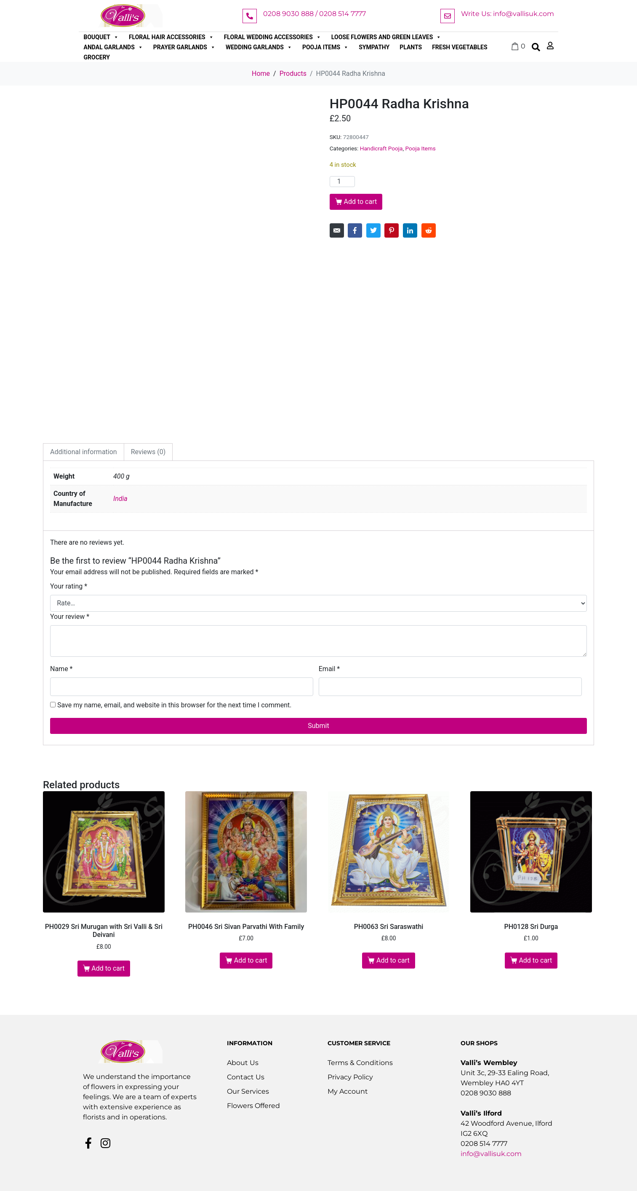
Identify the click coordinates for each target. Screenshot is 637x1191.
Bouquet (101, 37)
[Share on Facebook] (355, 230)
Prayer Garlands (184, 47)
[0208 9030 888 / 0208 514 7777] (250, 16)
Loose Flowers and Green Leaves (386, 37)
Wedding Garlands (259, 47)
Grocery (97, 57)
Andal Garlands (113, 47)
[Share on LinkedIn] (410, 230)
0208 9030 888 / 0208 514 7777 (314, 14)
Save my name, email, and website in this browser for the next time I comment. (174, 705)
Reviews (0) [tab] (148, 452)
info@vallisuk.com (491, 1154)
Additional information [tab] (83, 452)
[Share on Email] (337, 230)
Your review (69, 617)
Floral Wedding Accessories (272, 37)
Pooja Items (325, 47)
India (120, 499)
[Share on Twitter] (373, 230)
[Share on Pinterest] (391, 230)
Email (329, 669)
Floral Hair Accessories (171, 37)
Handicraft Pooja (381, 148)
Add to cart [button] (108, 968)
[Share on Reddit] (428, 230)
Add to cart (360, 202)
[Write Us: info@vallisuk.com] (447, 16)
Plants (411, 47)
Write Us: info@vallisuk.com (507, 14)
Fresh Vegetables (459, 47)
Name (61, 669)
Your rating (68, 586)
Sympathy (374, 47)
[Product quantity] (342, 181)
